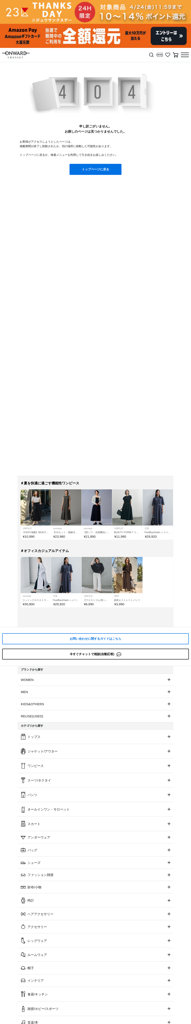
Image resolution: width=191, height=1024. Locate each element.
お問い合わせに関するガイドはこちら (95, 638)
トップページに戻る (95, 169)
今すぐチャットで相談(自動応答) (95, 654)
